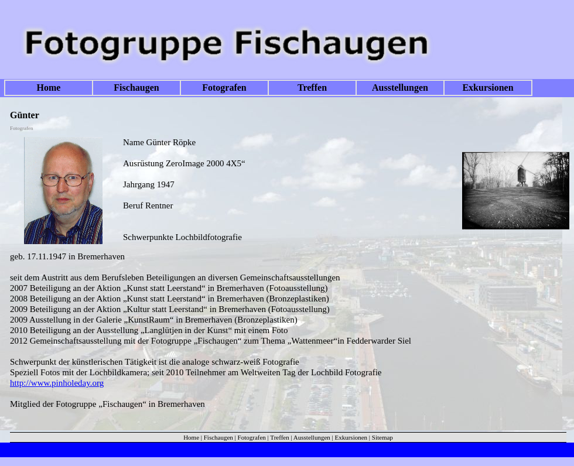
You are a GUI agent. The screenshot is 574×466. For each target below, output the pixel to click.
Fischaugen (136, 87)
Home (49, 87)
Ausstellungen (400, 87)
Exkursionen (487, 87)
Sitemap (382, 437)
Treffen (312, 87)
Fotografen (224, 87)
